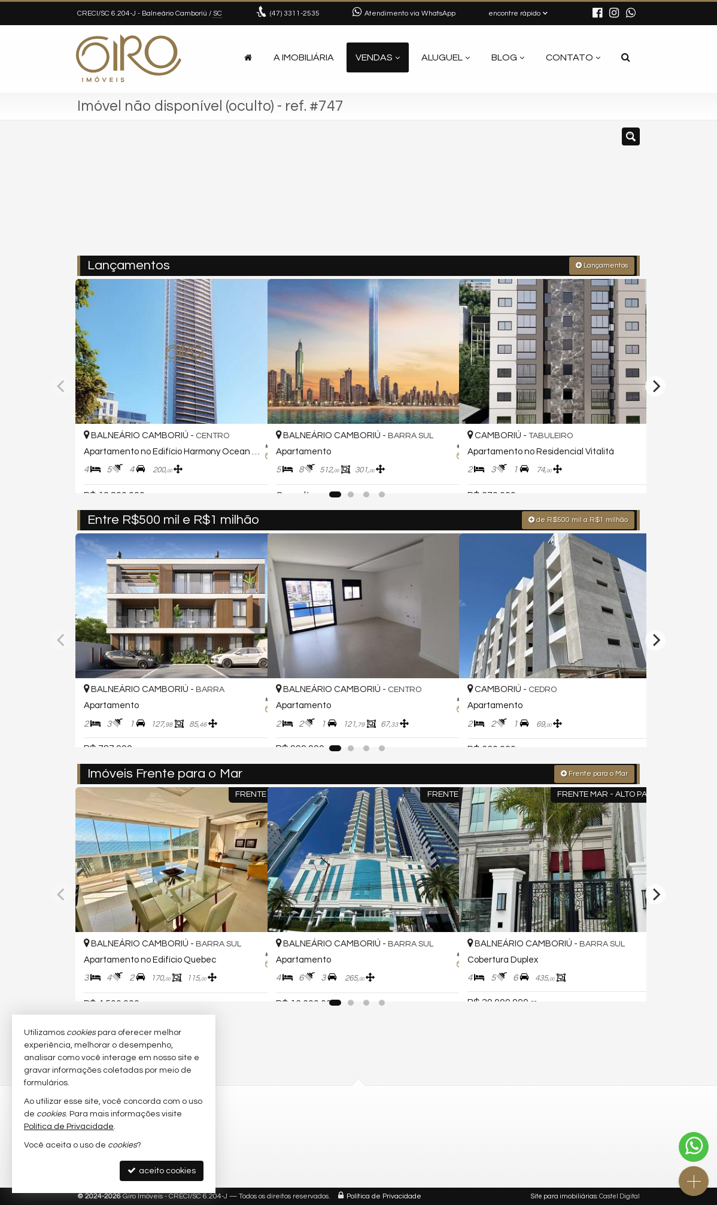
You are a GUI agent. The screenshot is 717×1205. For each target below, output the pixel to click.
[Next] (655, 385)
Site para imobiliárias (564, 1195)
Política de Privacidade (384, 1196)
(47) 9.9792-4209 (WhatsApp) (290, 1138)
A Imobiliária (304, 57)
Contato (573, 57)
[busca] (625, 57)
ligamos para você (271, 1164)
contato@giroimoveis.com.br (291, 1151)
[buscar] (522, 193)
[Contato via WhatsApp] (694, 1147)
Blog (507, 57)
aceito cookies (161, 1170)
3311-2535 (295, 13)
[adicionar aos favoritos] (245, 473)
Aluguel (445, 57)
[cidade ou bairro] (448, 193)
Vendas (378, 57)
